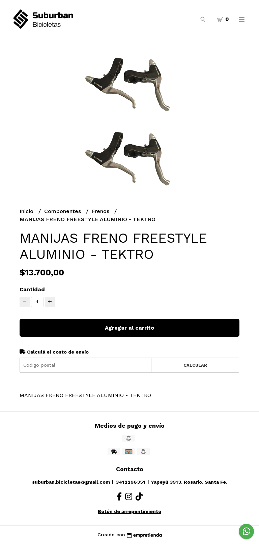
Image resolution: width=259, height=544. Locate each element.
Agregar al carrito (129, 328)
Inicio (27, 211)
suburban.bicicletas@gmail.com (71, 482)
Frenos (101, 211)
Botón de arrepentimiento (129, 511)
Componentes (63, 211)
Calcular (195, 365)
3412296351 (130, 482)
